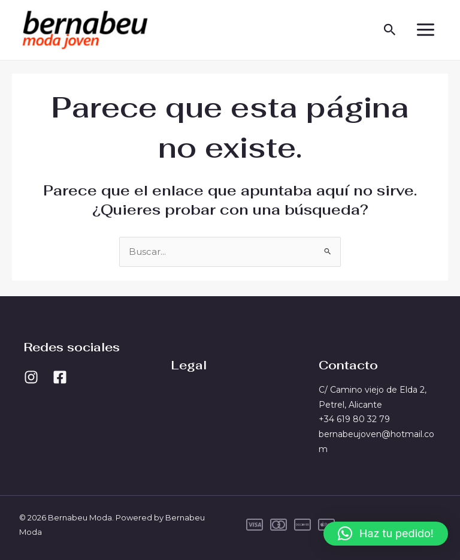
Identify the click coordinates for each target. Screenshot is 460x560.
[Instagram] (31, 377)
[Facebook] (60, 377)
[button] (388, 31)
